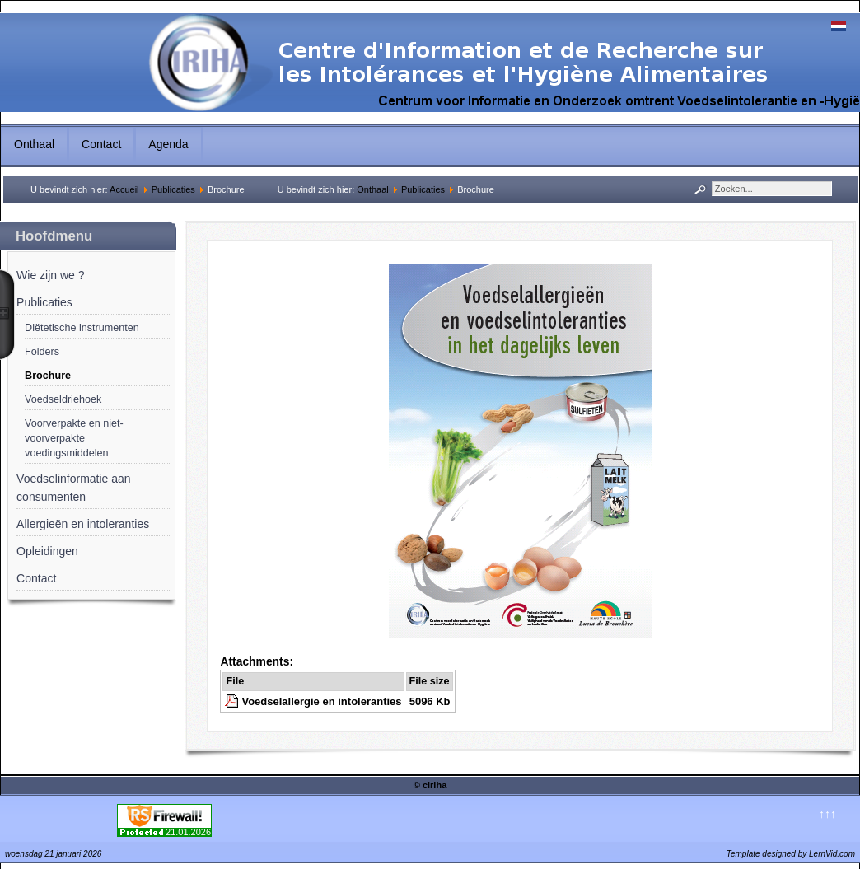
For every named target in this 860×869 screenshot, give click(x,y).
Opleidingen (47, 551)
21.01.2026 (188, 832)
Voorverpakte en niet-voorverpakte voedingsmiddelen (74, 438)
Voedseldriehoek (63, 399)
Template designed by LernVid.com (791, 853)
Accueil (124, 189)
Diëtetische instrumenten (82, 328)
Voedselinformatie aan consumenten (73, 487)
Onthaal (34, 144)
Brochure (48, 375)
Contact (101, 144)
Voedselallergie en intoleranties (321, 701)
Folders (42, 351)
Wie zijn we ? (50, 275)
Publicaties (173, 189)
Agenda (168, 144)
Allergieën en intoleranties (82, 523)
